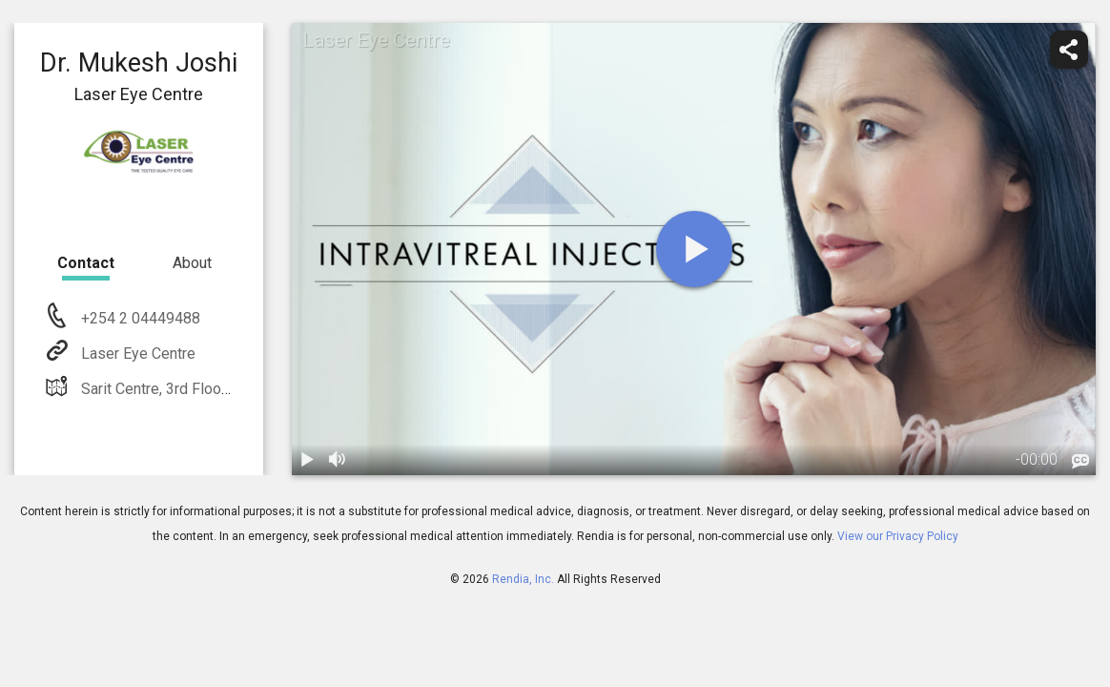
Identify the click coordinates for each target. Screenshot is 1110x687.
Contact (85, 263)
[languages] (1080, 462)
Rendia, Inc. (523, 579)
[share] (1069, 50)
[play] (694, 249)
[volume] (337, 460)
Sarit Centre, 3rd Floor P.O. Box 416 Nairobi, (221, 389)
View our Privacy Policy (897, 536)
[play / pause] (307, 460)
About (192, 263)
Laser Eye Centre (136, 353)
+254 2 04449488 (138, 318)
